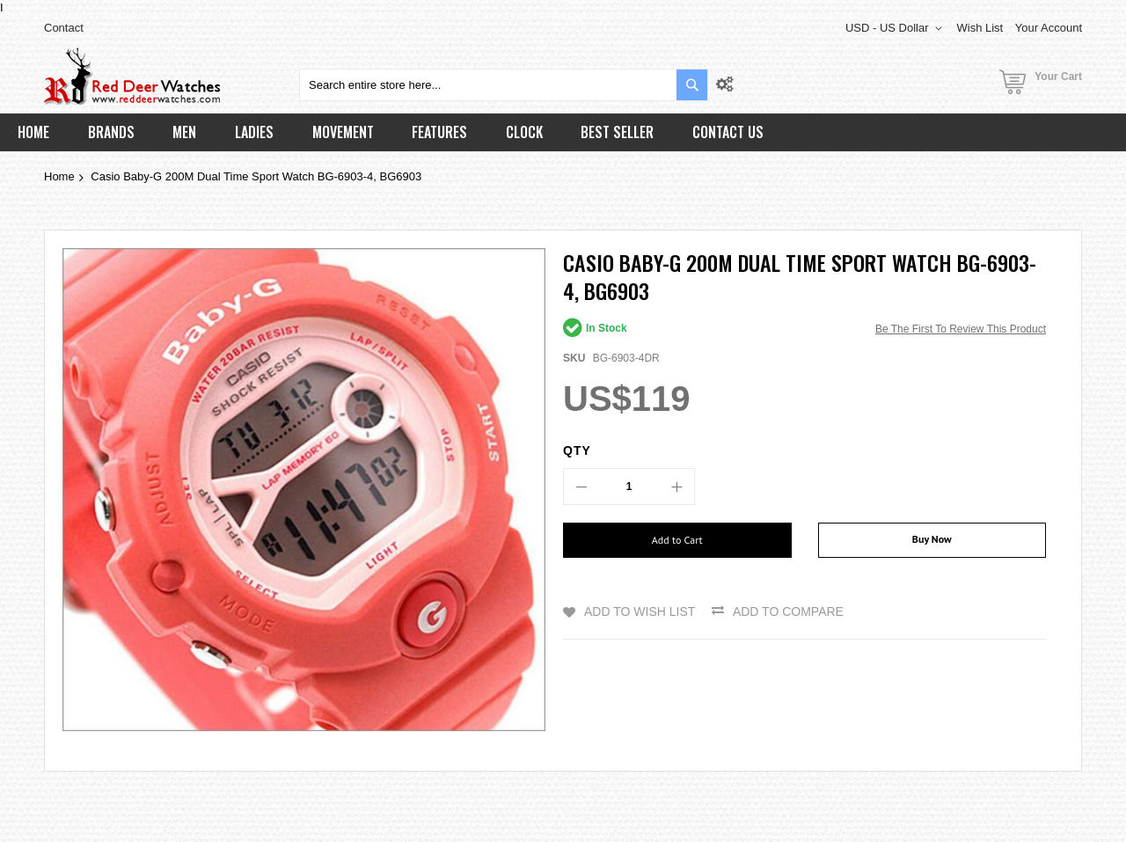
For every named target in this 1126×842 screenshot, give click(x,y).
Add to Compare (788, 611)
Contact (64, 27)
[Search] (691, 85)
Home (59, 176)
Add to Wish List (639, 611)
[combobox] (503, 85)
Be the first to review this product (960, 329)
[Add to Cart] (677, 540)
